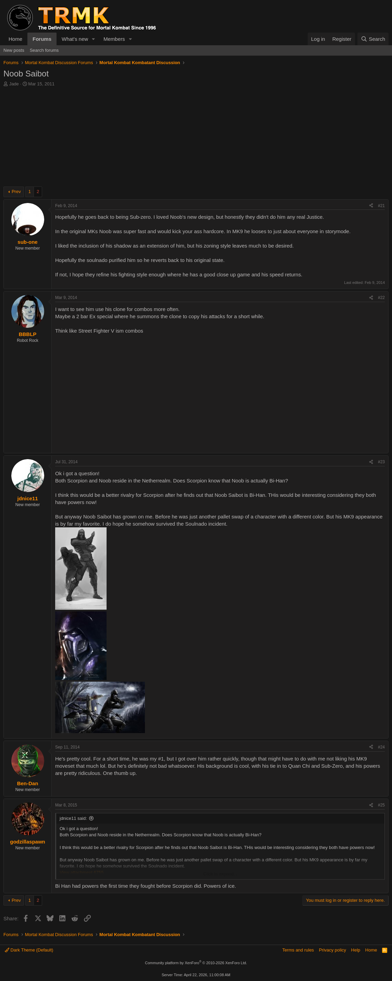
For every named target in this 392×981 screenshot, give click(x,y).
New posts (13, 50)
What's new (75, 39)
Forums (42, 39)
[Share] (371, 206)
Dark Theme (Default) (29, 950)
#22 (381, 297)
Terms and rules (298, 950)
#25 (381, 805)
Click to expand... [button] (220, 873)
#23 (381, 461)
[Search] (373, 39)
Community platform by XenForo (196, 963)
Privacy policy (332, 950)
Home (15, 39)
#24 (381, 747)
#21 (381, 205)
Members (114, 39)
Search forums (44, 50)
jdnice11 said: (73, 818)
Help (355, 950)
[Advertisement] (196, 139)
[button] (93, 39)
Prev (16, 191)
